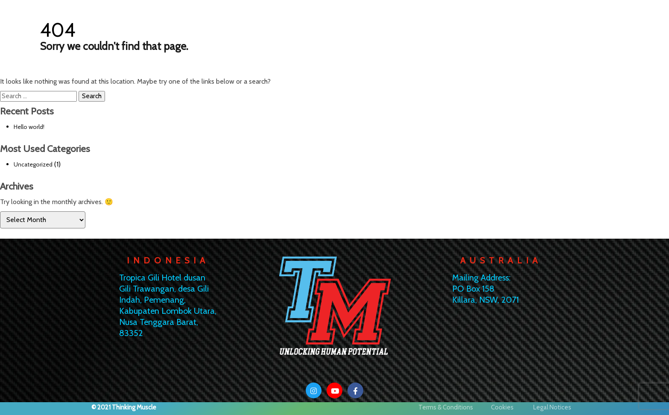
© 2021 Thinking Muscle (123, 407)
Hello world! (29, 127)
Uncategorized (33, 164)
